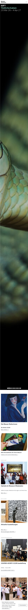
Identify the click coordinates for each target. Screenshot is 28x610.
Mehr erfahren (5, 429)
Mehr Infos (4, 493)
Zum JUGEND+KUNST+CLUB (8, 570)
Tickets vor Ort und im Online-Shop (9, 454)
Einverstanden (22, 605)
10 (20, 388)
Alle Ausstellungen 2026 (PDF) (8, 531)
